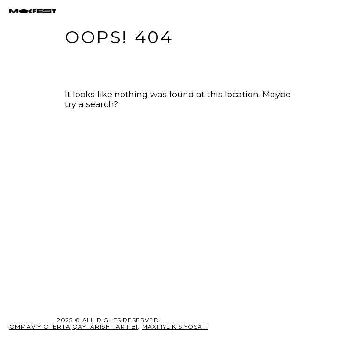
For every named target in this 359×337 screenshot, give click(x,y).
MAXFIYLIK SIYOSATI (175, 326)
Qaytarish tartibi (105, 326)
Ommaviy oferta (40, 326)
